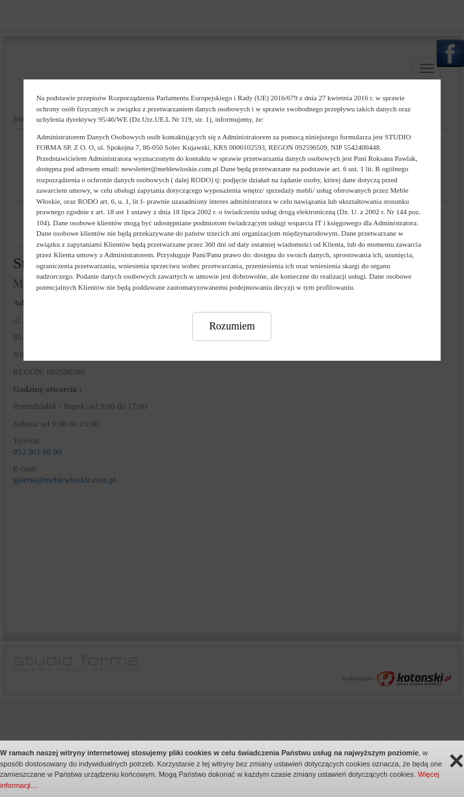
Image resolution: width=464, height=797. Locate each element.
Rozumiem (231, 325)
